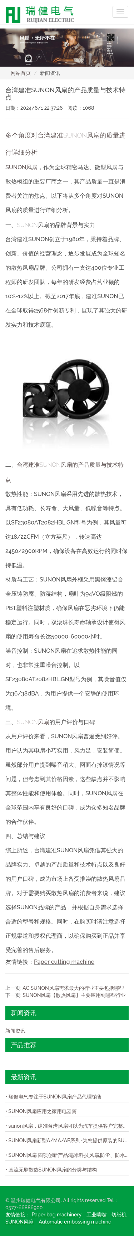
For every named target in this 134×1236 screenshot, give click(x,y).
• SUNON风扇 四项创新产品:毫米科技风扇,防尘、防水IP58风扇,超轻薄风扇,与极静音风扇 (67, 1155)
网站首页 (21, 73)
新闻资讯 (15, 1031)
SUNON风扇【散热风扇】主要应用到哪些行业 (74, 995)
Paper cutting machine (64, 961)
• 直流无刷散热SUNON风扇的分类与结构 (51, 1170)
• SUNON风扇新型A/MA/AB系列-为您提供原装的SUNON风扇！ (67, 1140)
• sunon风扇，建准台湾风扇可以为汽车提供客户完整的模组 (67, 1126)
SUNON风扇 (21, 167)
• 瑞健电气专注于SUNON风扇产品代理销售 (53, 1097)
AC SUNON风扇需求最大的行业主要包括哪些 (73, 988)
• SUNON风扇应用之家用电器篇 (41, 1111)
